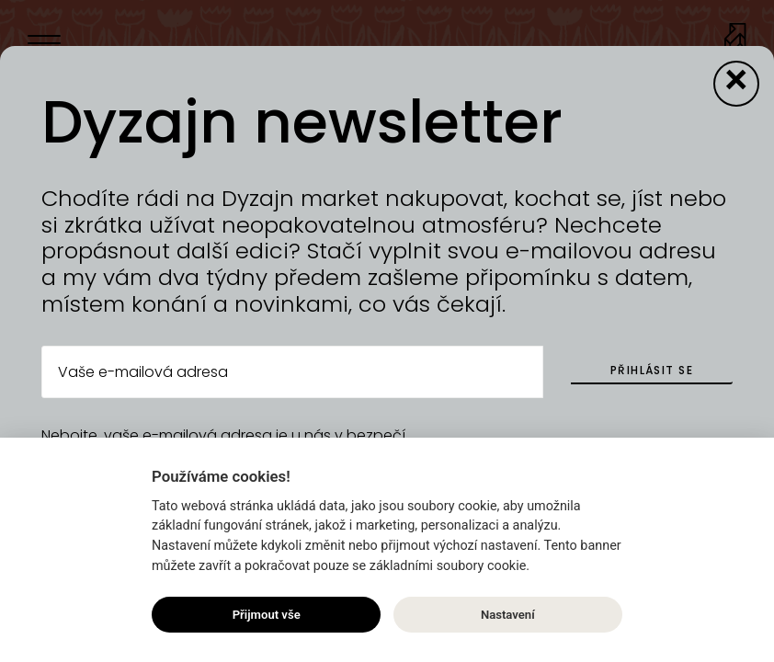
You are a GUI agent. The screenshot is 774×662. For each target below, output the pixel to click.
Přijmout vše (267, 615)
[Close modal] (736, 84)
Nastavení (508, 615)
